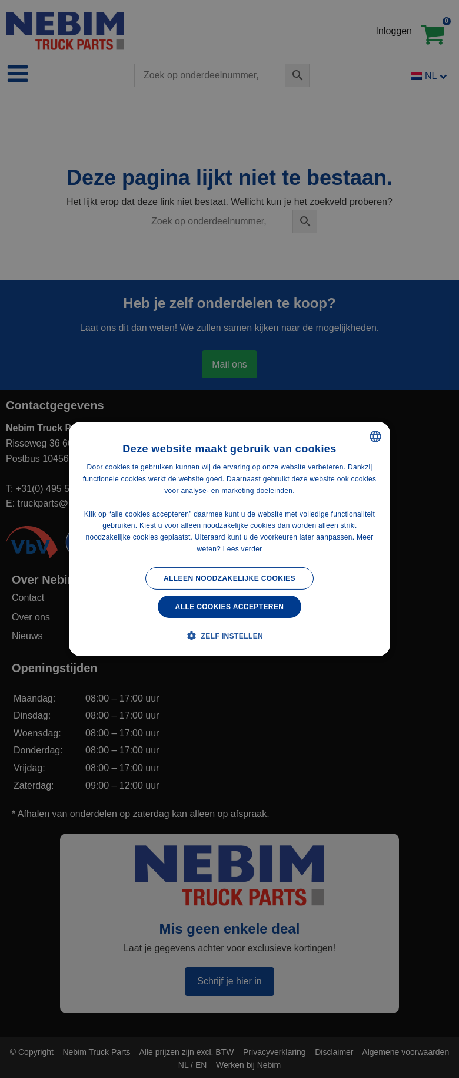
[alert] (229, 539)
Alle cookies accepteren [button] (229, 607)
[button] (229, 635)
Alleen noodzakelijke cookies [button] (229, 578)
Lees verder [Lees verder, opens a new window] (242, 549)
